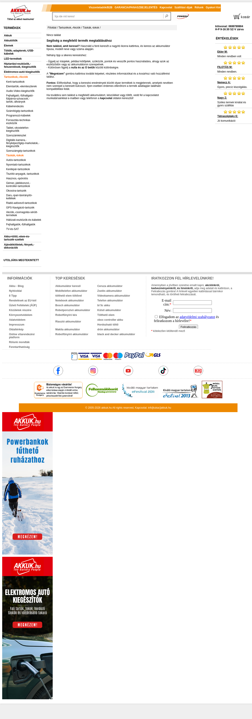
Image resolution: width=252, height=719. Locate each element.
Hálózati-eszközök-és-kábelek (23, 219)
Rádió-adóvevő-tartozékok (21, 203)
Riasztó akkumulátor (68, 321)
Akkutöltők (11, 40)
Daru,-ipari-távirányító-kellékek (19, 197)
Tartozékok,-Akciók (16, 76)
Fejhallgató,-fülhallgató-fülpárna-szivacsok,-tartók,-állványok (20, 98)
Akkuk (8, 35)
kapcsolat (106, 98)
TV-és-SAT (12, 229)
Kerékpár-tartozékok (18, 169)
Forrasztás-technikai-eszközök (18, 122)
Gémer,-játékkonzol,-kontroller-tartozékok (18, 185)
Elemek (8, 45)
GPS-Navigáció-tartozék (20, 207)
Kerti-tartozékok (15, 81)
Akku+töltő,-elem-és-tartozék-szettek (17, 238)
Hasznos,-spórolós (17, 178)
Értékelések (227, 38)
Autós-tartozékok (16, 160)
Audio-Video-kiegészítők (20, 91)
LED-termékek (13, 58)
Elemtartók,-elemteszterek (21, 86)
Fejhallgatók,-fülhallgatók (20, 224)
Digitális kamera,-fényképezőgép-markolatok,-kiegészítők (22, 143)
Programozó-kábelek (18, 115)
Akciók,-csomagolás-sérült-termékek (22, 214)
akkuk (104, 407)
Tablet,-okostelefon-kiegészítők (17, 129)
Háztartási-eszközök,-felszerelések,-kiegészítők (20, 65)
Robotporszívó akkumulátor (72, 310)
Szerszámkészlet (16, 135)
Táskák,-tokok (15, 155)
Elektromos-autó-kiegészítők (22, 71)
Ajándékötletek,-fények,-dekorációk (19, 246)
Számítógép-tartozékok (19, 110)
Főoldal (52, 27)
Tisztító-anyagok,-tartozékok (22, 173)
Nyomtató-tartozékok (18, 164)
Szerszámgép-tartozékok (20, 150)
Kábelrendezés (15, 106)
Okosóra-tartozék (16, 190)
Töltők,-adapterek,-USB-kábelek (19, 52)
